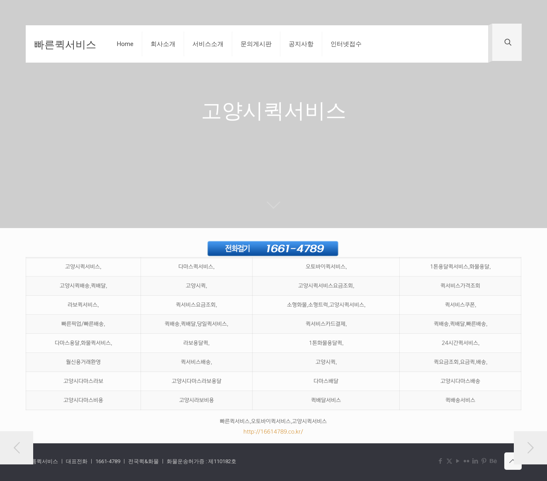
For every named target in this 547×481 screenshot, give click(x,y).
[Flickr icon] (467, 461)
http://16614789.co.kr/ (273, 432)
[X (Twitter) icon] (449, 461)
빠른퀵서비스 (65, 44)
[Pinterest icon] (484, 461)
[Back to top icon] (513, 461)
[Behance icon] (493, 461)
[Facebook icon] (441, 461)
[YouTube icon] (458, 461)
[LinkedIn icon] (475, 461)
